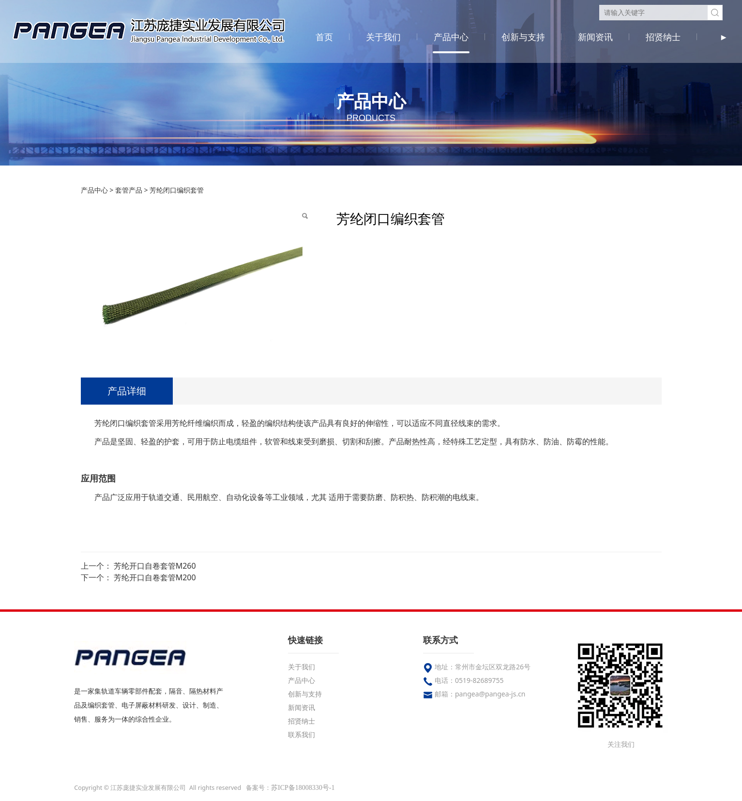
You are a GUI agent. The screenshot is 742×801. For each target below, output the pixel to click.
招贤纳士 (663, 37)
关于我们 (383, 37)
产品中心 (451, 37)
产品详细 (126, 390)
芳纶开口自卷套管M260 (155, 565)
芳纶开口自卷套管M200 (155, 577)
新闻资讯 (595, 37)
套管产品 (128, 190)
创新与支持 (523, 37)
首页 (324, 37)
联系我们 (301, 734)
